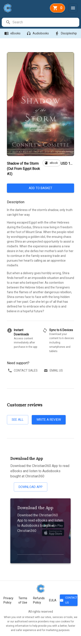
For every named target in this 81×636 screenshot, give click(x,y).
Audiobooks (38, 33)
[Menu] (73, 8)
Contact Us (69, 600)
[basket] (57, 8)
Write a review (49, 419)
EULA (52, 600)
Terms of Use (22, 600)
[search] (46, 22)
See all (17, 419)
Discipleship (66, 33)
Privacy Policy (8, 600)
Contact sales (23, 371)
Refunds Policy (39, 600)
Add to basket (40, 188)
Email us (54, 371)
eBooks (12, 33)
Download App (30, 487)
